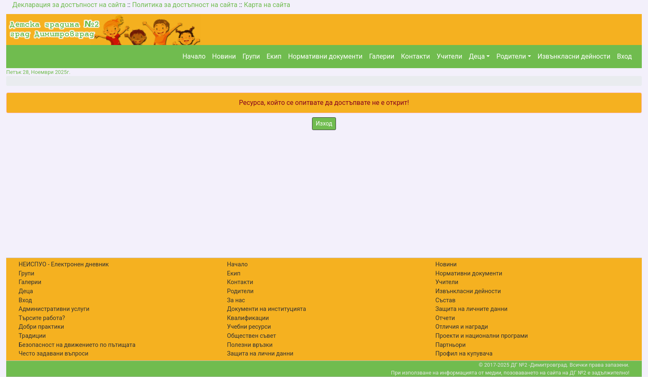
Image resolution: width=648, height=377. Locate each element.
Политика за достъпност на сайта (185, 5)
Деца (477, 56)
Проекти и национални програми (481, 335)
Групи (251, 56)
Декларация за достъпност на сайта (69, 5)
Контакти (415, 56)
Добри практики (41, 326)
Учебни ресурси (249, 326)
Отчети (445, 318)
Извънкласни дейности (574, 56)
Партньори (450, 345)
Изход (324, 123)
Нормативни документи (325, 56)
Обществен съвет (251, 335)
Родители (511, 56)
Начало (193, 56)
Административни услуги (54, 309)
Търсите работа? (42, 318)
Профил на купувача (463, 353)
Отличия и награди (461, 326)
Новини (224, 56)
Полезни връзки (249, 345)
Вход (624, 56)
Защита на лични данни (260, 353)
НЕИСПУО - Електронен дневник (64, 264)
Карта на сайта (267, 5)
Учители (449, 56)
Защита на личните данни (471, 309)
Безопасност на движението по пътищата (77, 345)
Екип (274, 56)
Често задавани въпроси (53, 353)
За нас (236, 300)
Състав (445, 300)
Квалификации (248, 318)
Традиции (32, 335)
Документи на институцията (266, 309)
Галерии (381, 56)
